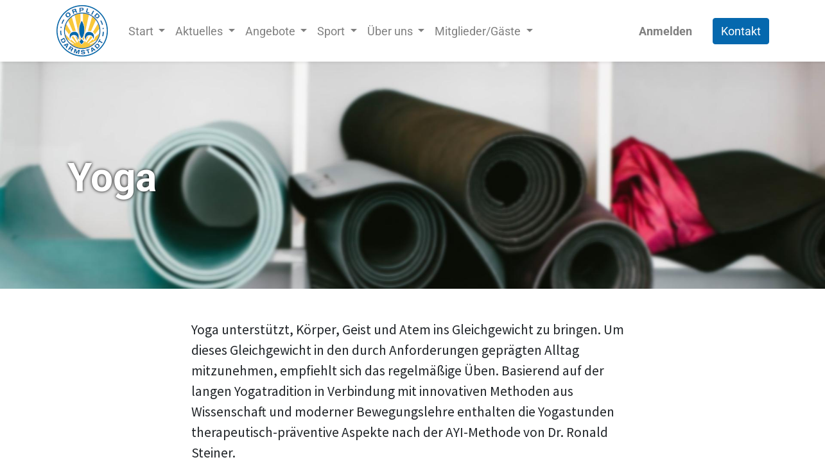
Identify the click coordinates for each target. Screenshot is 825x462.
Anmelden (665, 31)
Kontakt (741, 31)
